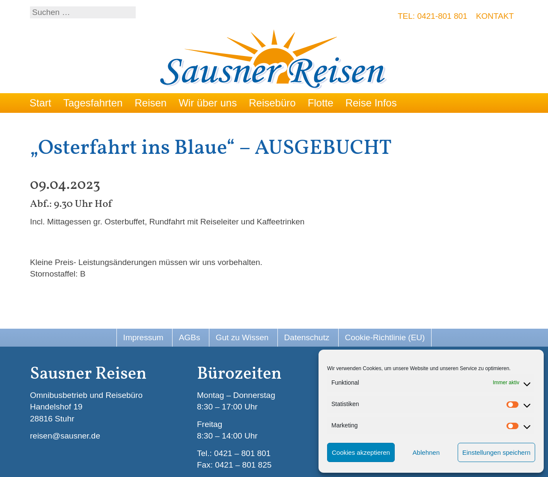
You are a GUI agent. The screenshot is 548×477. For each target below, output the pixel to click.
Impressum (143, 337)
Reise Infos (371, 103)
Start (40, 103)
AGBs (189, 337)
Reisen (150, 103)
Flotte (321, 103)
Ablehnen (426, 452)
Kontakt (495, 16)
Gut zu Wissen (242, 337)
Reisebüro (272, 103)
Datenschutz (307, 337)
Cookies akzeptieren (361, 452)
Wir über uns (208, 103)
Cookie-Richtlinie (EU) (385, 337)
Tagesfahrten (93, 103)
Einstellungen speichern (496, 452)
